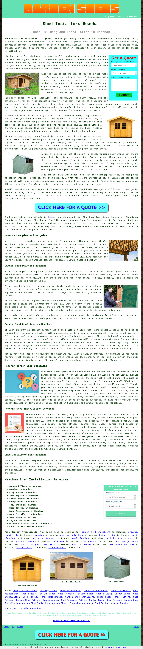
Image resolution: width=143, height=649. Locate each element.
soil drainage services (120, 538)
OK (124, 647)
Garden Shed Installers (79, 597)
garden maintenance (43, 538)
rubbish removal (81, 544)
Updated (20, 627)
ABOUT (112, 17)
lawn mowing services (121, 544)
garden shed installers (95, 532)
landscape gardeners (126, 541)
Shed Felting (104, 594)
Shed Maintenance (70, 591)
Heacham (52, 217)
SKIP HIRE (59, 541)
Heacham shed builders (39, 415)
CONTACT (121, 17)
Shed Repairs (66, 594)
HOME (105, 17)
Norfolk (71, 449)
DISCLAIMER (132, 17)
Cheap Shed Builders (99, 603)
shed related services (38, 449)
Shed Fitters (122, 597)
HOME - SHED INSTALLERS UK (71, 620)
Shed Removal (30, 597)
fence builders (57, 548)
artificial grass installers (37, 544)
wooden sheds (29, 440)
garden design (24, 548)
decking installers (71, 535)
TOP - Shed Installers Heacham (23, 608)
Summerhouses (50, 600)
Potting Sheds (48, 591)
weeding (39, 535)
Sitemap (6, 627)
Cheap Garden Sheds (25, 591)
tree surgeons (89, 541)
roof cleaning (80, 538)
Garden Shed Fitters (28, 600)
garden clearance (26, 541)
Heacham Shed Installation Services (36, 479)
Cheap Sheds (104, 597)
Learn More (114, 647)
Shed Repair (28, 594)
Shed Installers (120, 591)
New (13, 627)
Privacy (136, 627)
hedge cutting (107, 535)
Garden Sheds (122, 594)
